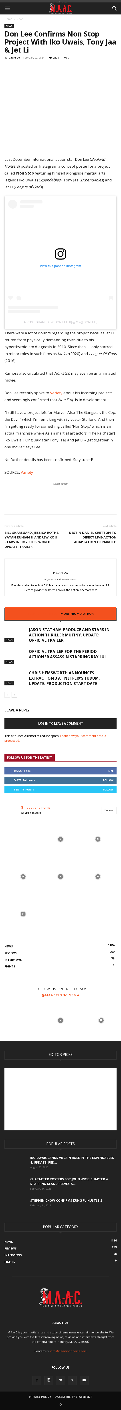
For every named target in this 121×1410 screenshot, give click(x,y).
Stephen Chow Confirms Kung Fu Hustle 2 (66, 1200)
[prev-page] (7, 695)
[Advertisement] (62, 1099)
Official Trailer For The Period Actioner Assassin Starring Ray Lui (67, 654)
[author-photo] (61, 565)
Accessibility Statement (73, 1397)
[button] (7, 8)
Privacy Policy (40, 1397)
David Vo (14, 57)
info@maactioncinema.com (68, 1351)
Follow (108, 780)
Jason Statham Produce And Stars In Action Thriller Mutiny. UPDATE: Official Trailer (69, 635)
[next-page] (14, 695)
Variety (56, 392)
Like (110, 770)
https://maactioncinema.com (60, 579)
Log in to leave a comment (60, 723)
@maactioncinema (35, 808)
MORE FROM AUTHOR (77, 614)
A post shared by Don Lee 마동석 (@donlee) (60, 322)
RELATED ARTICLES (42, 614)
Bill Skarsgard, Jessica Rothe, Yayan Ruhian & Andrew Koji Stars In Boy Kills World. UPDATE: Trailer (31, 539)
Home (8, 19)
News (19, 19)
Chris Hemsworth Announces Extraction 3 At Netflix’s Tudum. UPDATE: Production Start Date (64, 678)
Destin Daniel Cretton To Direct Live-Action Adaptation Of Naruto (93, 537)
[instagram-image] (23, 839)
